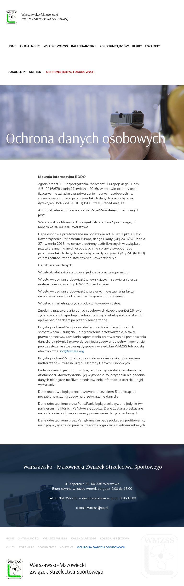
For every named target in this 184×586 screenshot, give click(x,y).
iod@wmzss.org (72, 351)
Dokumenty (16, 72)
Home (11, 46)
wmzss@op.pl (97, 508)
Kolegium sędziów (114, 46)
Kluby (137, 46)
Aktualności (29, 46)
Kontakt (36, 72)
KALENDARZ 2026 (83, 46)
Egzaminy (152, 46)
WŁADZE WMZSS (56, 46)
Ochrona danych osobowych (70, 72)
